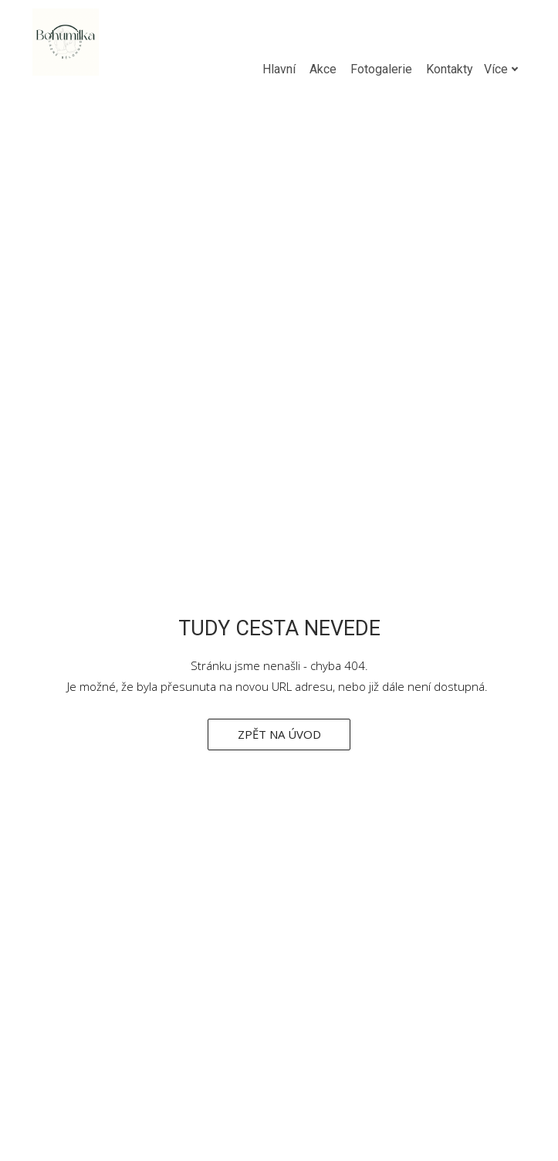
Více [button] (475, 69)
